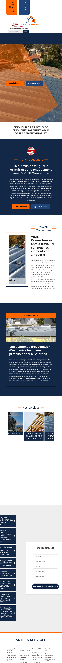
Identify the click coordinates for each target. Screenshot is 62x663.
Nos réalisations (15, 83)
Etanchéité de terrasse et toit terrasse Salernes (11, 658)
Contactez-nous (34, 83)
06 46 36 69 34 (23, 7)
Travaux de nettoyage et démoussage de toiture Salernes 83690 (37, 655)
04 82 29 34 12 (11, 7)
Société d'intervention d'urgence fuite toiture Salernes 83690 (50, 657)
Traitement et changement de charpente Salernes (25, 656)
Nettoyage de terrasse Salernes (11, 650)
